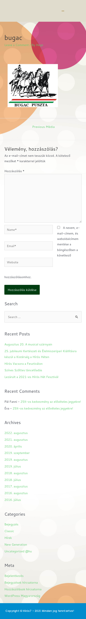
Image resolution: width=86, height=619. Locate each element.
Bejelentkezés (14, 576)
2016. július (12, 500)
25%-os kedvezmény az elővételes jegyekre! (51, 401)
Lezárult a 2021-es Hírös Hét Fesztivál (31, 377)
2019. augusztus (16, 459)
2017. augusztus (16, 486)
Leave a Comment (16, 45)
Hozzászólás (14, 171)
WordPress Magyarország (22, 596)
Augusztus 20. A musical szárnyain (28, 344)
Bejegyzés (11, 524)
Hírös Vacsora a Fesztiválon (23, 363)
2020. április (13, 446)
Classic (9, 531)
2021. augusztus (16, 439)
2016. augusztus (16, 493)
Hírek (8, 538)
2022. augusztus (16, 433)
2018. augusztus (16, 473)
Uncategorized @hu (18, 551)
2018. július (12, 480)
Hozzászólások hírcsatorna (22, 589)
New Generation (15, 544)
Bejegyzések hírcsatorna (21, 582)
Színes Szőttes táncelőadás (23, 370)
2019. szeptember (17, 453)
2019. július (12, 466)
